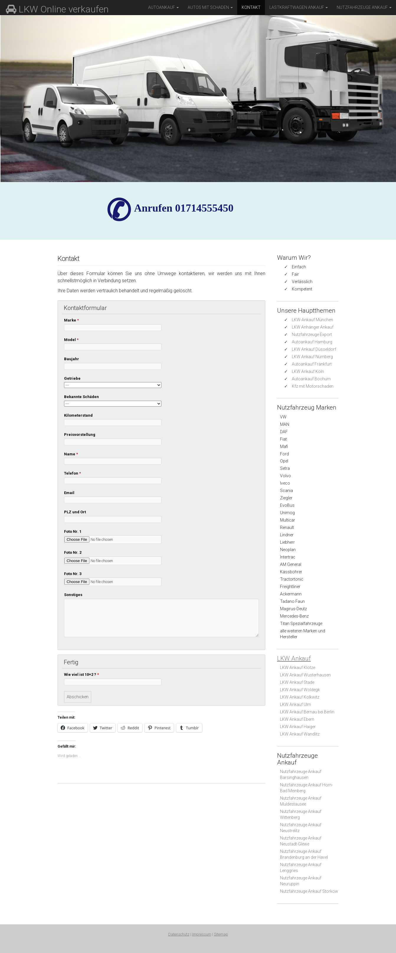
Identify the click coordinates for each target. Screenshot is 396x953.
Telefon (72, 473)
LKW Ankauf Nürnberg (312, 356)
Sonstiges (73, 594)
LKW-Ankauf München (312, 319)
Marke (71, 320)
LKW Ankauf (294, 658)
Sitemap (221, 934)
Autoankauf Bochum (311, 378)
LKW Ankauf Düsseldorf (314, 349)
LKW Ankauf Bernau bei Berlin (307, 712)
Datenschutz (178, 934)
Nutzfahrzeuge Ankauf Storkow (309, 891)
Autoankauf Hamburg (312, 342)
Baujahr (71, 359)
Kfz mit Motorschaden (312, 386)
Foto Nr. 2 (72, 552)
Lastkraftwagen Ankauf (298, 7)
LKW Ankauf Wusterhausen (305, 675)
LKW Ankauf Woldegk (300, 689)
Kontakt (251, 7)
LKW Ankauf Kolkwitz (299, 697)
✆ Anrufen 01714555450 (183, 208)
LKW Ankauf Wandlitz (300, 734)
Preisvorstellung (79, 434)
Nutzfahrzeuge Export (312, 334)
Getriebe (72, 378)
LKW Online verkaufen (57, 9)
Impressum (201, 934)
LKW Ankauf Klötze (297, 667)
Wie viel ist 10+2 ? (81, 674)
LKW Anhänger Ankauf (312, 327)
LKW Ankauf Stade (297, 682)
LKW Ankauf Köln (308, 371)
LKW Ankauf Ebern (297, 719)
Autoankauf (163, 7)
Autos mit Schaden (210, 7)
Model (71, 339)
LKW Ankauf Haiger (298, 726)
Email (69, 493)
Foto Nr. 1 (72, 531)
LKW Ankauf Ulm (295, 704)
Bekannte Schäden (81, 396)
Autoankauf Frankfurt (312, 364)
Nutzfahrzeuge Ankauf (364, 7)
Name (71, 454)
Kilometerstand (78, 415)
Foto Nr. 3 (72, 574)
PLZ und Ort (75, 512)
